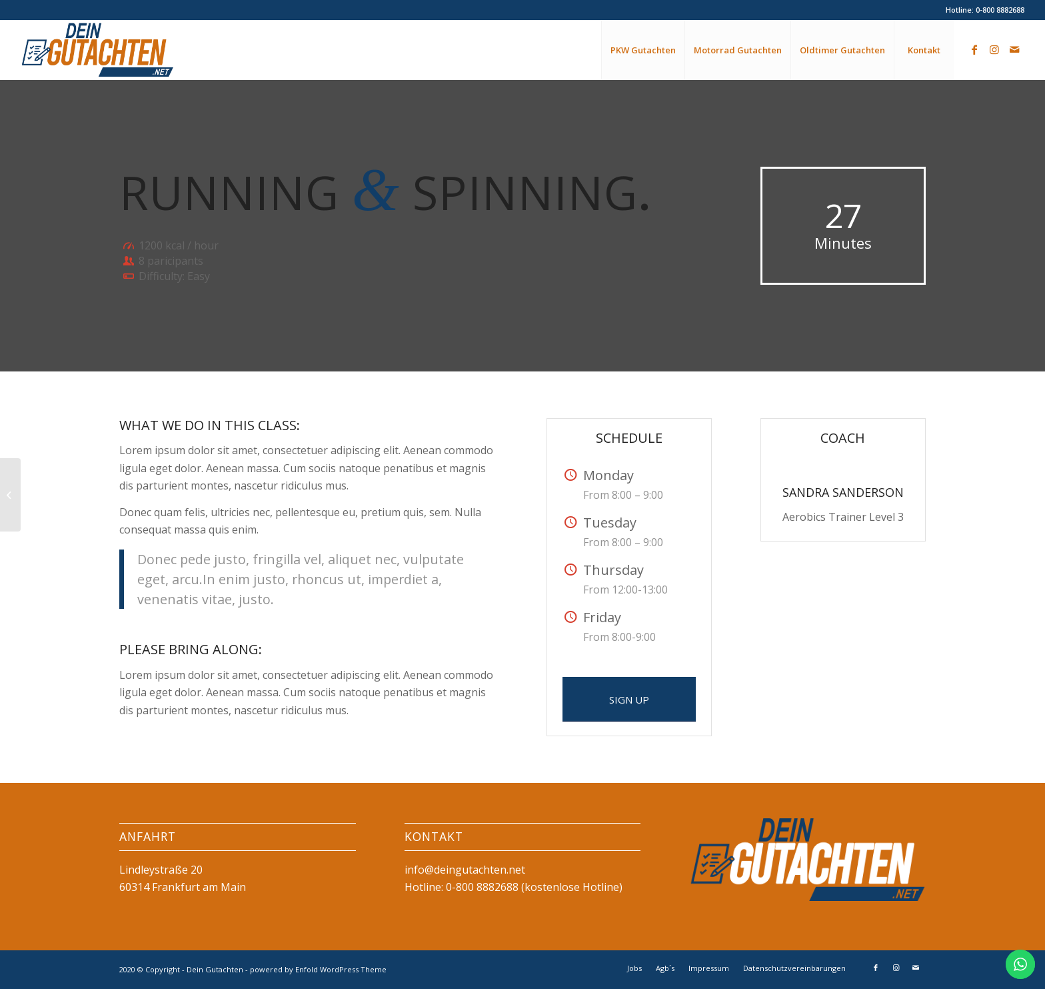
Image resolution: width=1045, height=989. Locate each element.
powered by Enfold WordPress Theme (318, 969)
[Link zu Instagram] (994, 49)
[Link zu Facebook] (974, 49)
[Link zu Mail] (1014, 49)
